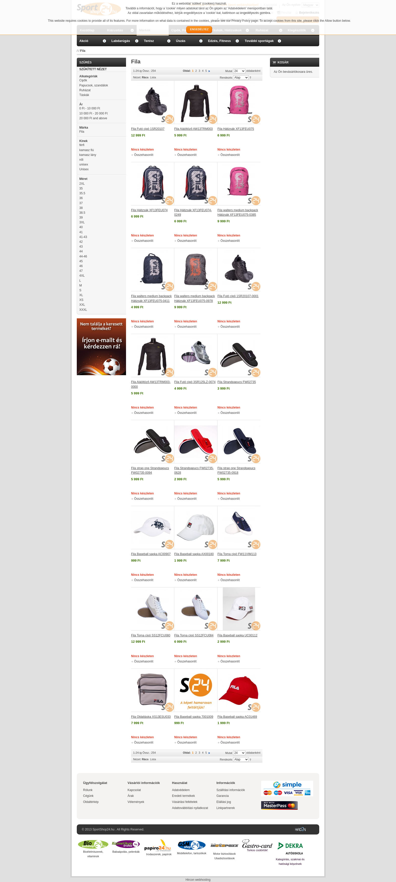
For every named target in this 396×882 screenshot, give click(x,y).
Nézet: (137, 77)
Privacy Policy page (245, 20)
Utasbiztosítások (224, 858)
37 (81, 203)
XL (81, 295)
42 (81, 242)
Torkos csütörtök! (257, 850)
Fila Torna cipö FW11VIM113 (237, 554)
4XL (82, 275)
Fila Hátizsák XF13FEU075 (235, 129)
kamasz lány (87, 155)
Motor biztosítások (224, 853)
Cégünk (88, 796)
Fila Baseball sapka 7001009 (193, 717)
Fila (81, 131)
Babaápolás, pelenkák (126, 851)
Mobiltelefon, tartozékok (191, 853)
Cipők (83, 80)
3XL (82, 222)
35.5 (82, 193)
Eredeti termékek (183, 796)
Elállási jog (223, 802)
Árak (131, 796)
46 (81, 266)
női (81, 159)
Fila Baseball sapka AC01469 (237, 717)
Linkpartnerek (225, 808)
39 (81, 217)
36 (81, 198)
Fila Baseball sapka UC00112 (237, 635)
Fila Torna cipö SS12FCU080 (150, 635)
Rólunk (87, 790)
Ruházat (85, 90)
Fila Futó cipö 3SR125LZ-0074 (194, 382)
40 (81, 227)
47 (81, 271)
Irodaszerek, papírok (158, 854)
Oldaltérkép (90, 802)
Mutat (228, 71)
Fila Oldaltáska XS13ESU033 (151, 717)
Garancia (222, 796)
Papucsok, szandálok (93, 85)
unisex (83, 164)
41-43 (83, 237)
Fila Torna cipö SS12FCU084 (193, 635)
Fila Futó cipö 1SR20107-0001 (238, 296)
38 (81, 208)
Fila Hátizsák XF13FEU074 (149, 210)
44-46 (83, 256)
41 (81, 232)
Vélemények (136, 802)
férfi (81, 145)
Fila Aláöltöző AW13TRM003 (193, 129)
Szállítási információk (230, 790)
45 (81, 261)
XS (81, 300)
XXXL (83, 310)
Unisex (84, 169)
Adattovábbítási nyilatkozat (190, 808)
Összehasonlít (143, 155)
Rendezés (226, 77)
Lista (153, 77)
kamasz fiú (86, 150)
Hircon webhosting (198, 879)
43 (81, 246)
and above (93, 118)
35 (81, 188)
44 (81, 251)
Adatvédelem (181, 790)
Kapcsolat (134, 790)
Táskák (84, 95)
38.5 (82, 212)
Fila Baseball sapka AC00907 (151, 554)
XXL (82, 304)
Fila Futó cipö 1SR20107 (147, 129)
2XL (82, 183)
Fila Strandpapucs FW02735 (236, 382)
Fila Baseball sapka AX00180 (194, 554)
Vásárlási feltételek (184, 802)
